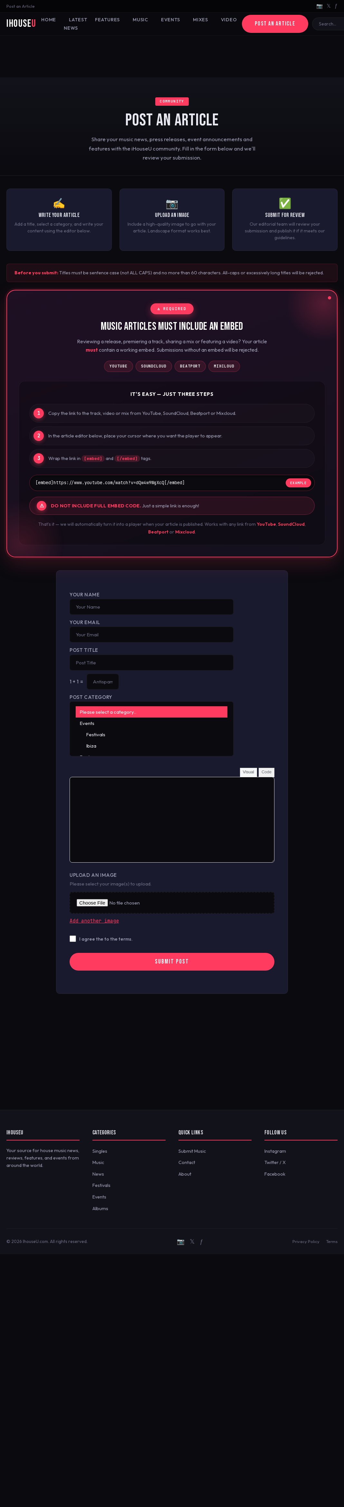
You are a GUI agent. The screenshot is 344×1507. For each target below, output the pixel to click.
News (98, 1174)
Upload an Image (93, 875)
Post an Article (20, 6)
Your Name (85, 595)
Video (229, 20)
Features (107, 20)
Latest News (75, 24)
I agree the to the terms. (106, 939)
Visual (248, 771)
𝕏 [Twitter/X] (329, 6)
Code (267, 771)
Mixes (200, 20)
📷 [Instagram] (319, 6)
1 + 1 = (76, 682)
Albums (100, 1208)
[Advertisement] (172, 56)
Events (170, 20)
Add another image (94, 921)
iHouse (21, 23)
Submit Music (192, 1151)
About (184, 1174)
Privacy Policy (306, 1241)
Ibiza (151, 745)
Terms (332, 1241)
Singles (99, 1151)
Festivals (151, 734)
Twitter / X (275, 1162)
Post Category (91, 697)
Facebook (274, 1174)
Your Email (85, 622)
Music (140, 20)
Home (48, 20)
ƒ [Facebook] (336, 6)
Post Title (84, 650)
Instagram (275, 1151)
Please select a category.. (151, 712)
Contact (186, 1162)
